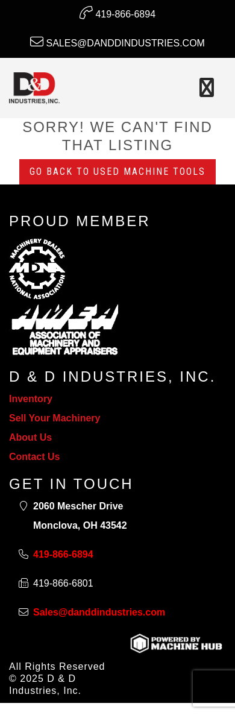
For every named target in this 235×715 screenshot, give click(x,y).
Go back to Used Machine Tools (117, 171)
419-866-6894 (117, 12)
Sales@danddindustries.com (117, 41)
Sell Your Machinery (54, 418)
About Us (30, 437)
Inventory (30, 399)
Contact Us (34, 457)
